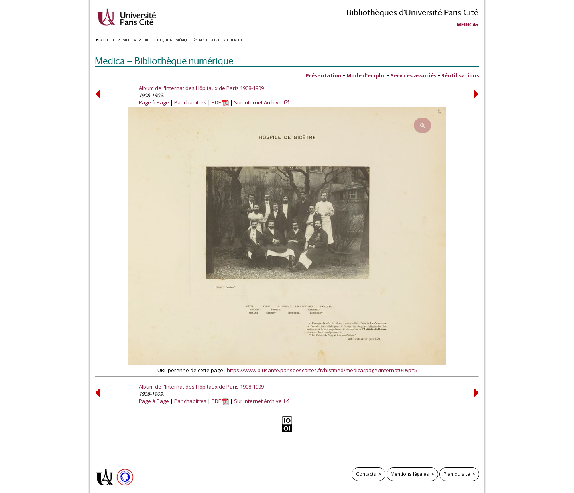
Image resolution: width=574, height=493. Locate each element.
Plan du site (457, 474)
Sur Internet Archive (258, 102)
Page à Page (154, 102)
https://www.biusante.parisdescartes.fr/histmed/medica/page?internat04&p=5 (322, 370)
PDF (220, 102)
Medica (466, 24)
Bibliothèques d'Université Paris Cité (412, 12)
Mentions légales (410, 474)
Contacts (366, 474)
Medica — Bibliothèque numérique (164, 60)
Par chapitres (190, 102)
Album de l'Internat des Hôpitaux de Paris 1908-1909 (201, 88)
